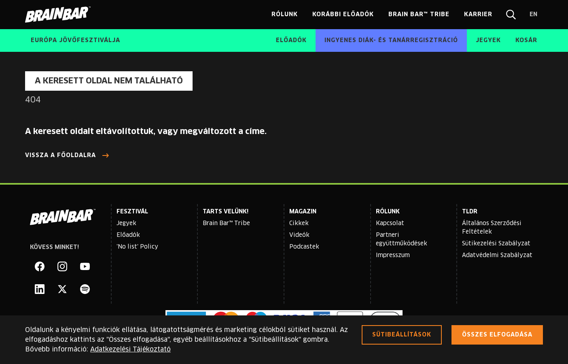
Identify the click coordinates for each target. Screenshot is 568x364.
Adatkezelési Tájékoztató (130, 349)
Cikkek (299, 223)
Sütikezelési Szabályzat (496, 244)
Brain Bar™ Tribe (226, 223)
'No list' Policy (137, 247)
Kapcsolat (390, 223)
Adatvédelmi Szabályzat (497, 255)
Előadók (128, 235)
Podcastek (304, 247)
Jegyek (126, 223)
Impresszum (393, 255)
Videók (299, 235)
